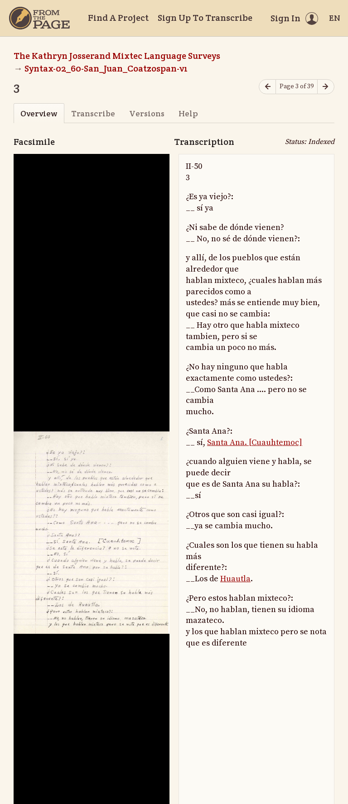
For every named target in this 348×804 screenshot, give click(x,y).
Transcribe (93, 113)
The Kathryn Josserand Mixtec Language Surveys (117, 56)
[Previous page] (267, 86)
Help (188, 113)
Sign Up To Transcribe (205, 18)
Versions (146, 113)
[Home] (39, 18)
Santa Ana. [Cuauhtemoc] (254, 442)
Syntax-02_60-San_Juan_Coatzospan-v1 (106, 68)
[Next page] (325, 86)
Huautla (235, 579)
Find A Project (118, 18)
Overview (38, 113)
